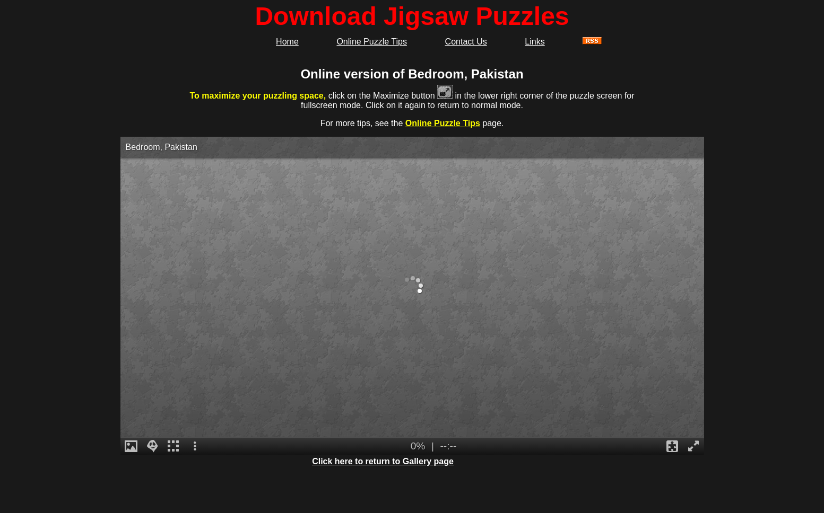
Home (287, 41)
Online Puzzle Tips (371, 41)
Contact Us (466, 41)
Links (534, 41)
